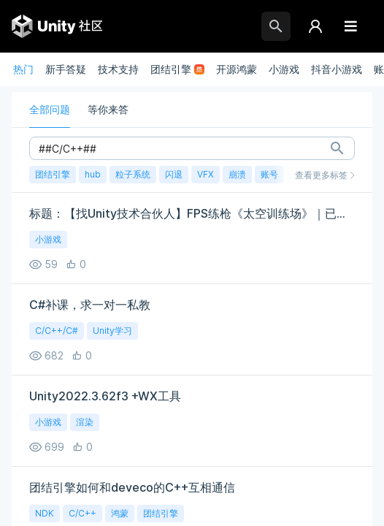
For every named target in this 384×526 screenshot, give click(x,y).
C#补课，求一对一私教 (89, 304)
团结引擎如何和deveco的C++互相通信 (132, 487)
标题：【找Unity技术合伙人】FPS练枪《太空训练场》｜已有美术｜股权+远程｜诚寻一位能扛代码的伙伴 (192, 213)
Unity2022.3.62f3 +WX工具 (105, 396)
